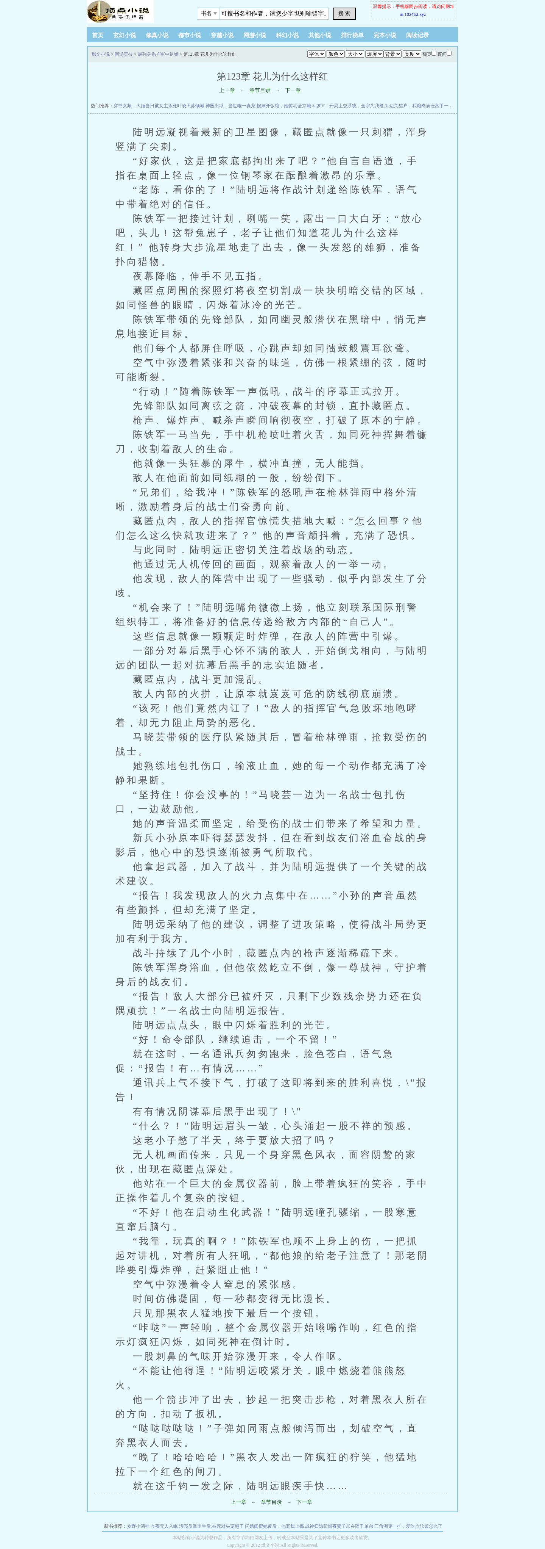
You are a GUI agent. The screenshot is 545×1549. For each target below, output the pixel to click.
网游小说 (254, 35)
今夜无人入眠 (164, 1526)
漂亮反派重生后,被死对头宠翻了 (211, 1526)
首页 (97, 35)
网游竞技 (124, 54)
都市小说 (189, 35)
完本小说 (385, 35)
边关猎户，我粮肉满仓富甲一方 (421, 105)
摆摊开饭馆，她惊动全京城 (284, 105)
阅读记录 (417, 35)
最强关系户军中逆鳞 (158, 54)
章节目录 (260, 90)
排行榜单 (352, 35)
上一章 (227, 90)
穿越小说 (222, 35)
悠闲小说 (134, 11)
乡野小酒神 (138, 1526)
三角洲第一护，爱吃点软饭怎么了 (408, 1526)
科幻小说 (287, 35)
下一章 (293, 90)
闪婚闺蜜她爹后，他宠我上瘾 (274, 1526)
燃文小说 (101, 54)
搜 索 (344, 13)
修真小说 (157, 35)
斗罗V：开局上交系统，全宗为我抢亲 (350, 105)
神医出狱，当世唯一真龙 (230, 105)
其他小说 (319, 35)
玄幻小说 (124, 35)
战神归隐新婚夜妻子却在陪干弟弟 (339, 1526)
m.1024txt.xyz (413, 14)
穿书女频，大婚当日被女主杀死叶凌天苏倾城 (159, 105)
